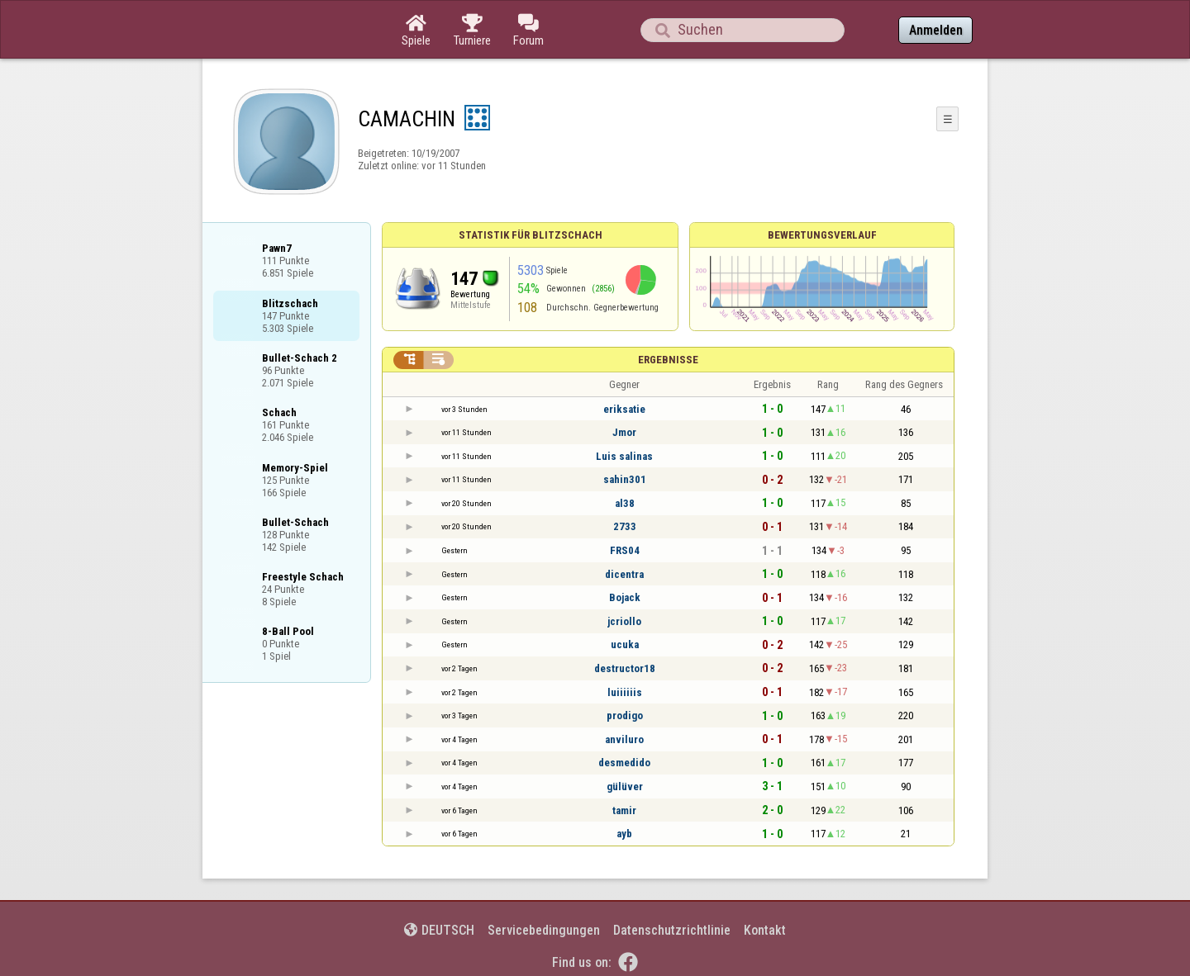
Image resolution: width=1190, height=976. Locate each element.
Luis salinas (624, 456)
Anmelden (936, 30)
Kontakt (765, 930)
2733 (624, 526)
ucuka (625, 644)
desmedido (624, 762)
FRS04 (625, 550)
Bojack (624, 597)
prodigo (625, 715)
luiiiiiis (624, 692)
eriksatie (624, 409)
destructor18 (624, 668)
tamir (624, 810)
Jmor (624, 432)
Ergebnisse (668, 359)
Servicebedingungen (544, 930)
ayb (624, 833)
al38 (625, 503)
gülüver (625, 786)
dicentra (624, 574)
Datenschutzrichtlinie (672, 930)
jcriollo (624, 621)
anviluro (624, 739)
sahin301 (624, 479)
